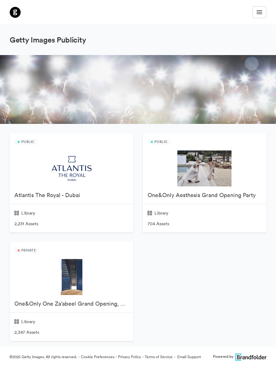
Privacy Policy (129, 356)
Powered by (240, 356)
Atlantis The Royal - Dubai (47, 195)
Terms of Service (159, 356)
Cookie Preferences (97, 356)
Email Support (188, 356)
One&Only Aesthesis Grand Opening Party (202, 195)
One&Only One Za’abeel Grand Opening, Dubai (73, 303)
